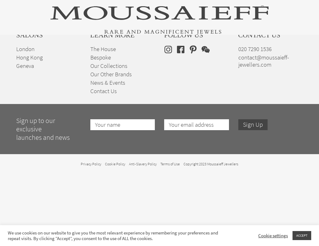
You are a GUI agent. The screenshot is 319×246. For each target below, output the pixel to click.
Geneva (25, 137)
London (25, 121)
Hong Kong (29, 129)
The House (253, 59)
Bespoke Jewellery (218, 59)
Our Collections (108, 137)
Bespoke (100, 129)
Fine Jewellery (67, 59)
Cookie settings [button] (273, 236)
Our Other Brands (111, 146)
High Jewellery (31, 59)
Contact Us (103, 163)
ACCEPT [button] (301, 235)
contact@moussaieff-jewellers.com (263, 133)
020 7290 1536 (255, 121)
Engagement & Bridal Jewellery (160, 59)
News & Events (107, 154)
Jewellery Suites (105, 59)
